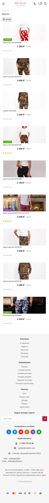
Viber (33, 432)
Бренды (24, 400)
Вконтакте (8, 432)
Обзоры (24, 404)
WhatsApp (39, 432)
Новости (24, 346)
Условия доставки (25, 373)
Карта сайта (24, 407)
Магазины (24, 353)
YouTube (20, 432)
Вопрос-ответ (24, 397)
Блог (24, 393)
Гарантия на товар (24, 380)
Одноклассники (26, 432)
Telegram (14, 432)
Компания (24, 339)
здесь (44, 475)
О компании (24, 343)
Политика (24, 357)
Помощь (24, 367)
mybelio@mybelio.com (26, 448)
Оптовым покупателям (24, 383)
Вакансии (24, 350)
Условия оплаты (24, 370)
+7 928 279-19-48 (26, 443)
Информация (24, 362)
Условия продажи (24, 377)
